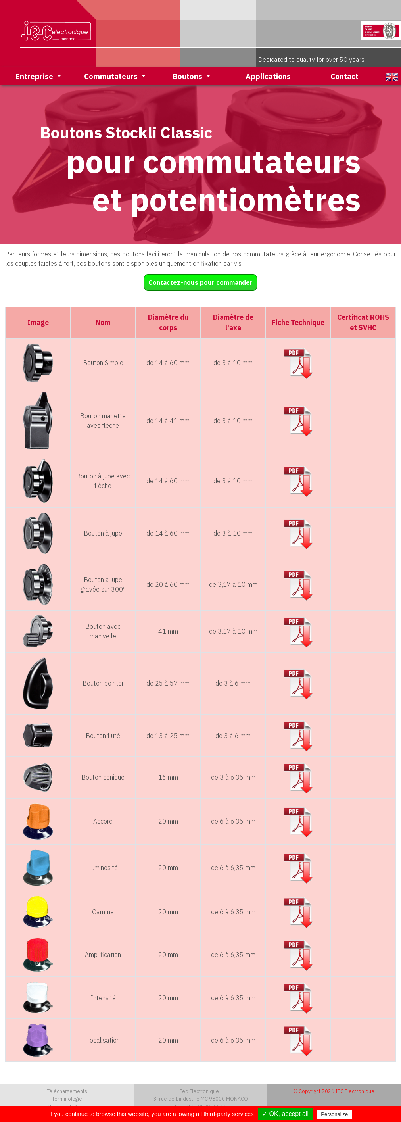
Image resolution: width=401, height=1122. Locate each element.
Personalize (334, 1114)
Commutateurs (112, 76)
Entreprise (35, 76)
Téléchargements (67, 1091)
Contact (344, 76)
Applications (268, 76)
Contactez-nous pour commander (200, 282)
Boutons (188, 76)
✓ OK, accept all (285, 1113)
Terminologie (67, 1098)
